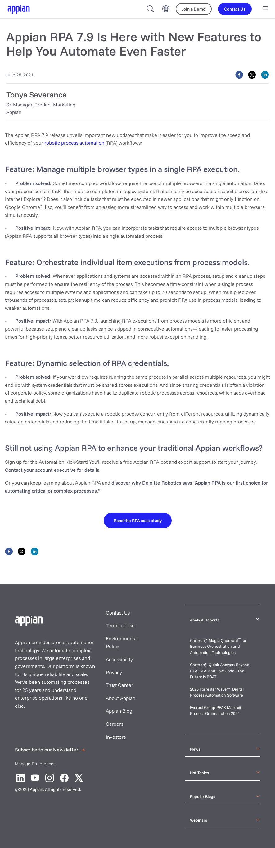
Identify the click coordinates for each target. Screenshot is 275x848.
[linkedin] (265, 74)
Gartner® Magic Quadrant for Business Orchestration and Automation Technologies (218, 646)
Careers (114, 724)
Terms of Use (120, 625)
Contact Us (118, 613)
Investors (116, 737)
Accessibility (119, 659)
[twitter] (252, 74)
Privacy (114, 672)
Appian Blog (119, 711)
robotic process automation (74, 143)
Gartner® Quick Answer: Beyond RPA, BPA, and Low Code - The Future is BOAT (220, 670)
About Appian (120, 698)
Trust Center (119, 685)
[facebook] (239, 74)
